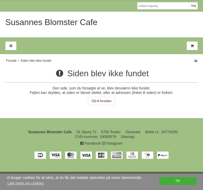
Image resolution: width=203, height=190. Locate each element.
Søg (193, 5)
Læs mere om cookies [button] (25, 183)
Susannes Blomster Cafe (51, 22)
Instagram (112, 143)
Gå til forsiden (101, 101)
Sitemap (127, 137)
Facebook (90, 143)
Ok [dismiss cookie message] (178, 181)
